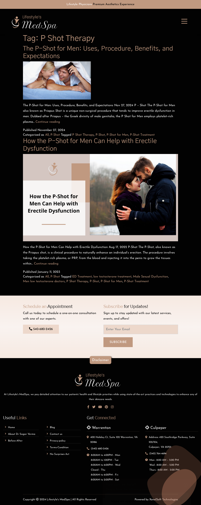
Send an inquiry (147, 452)
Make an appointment (147, 441)
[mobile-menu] (184, 21)
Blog (51, 427)
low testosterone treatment (112, 276)
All (47, 134)
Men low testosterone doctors (44, 281)
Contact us (54, 433)
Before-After (14, 440)
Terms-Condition (58, 447)
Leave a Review (147, 463)
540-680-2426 (41, 329)
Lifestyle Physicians (79, 4)
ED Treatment (82, 276)
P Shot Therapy (83, 134)
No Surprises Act (58, 453)
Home (10, 427)
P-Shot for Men (117, 134)
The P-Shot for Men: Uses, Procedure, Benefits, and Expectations (98, 52)
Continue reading (48, 122)
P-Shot (55, 134)
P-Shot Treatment (142, 134)
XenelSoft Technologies (163, 499)
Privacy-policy (56, 440)
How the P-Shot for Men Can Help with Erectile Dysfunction (90, 145)
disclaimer (100, 360)
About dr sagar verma (20, 433)
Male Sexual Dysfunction (150, 276)
